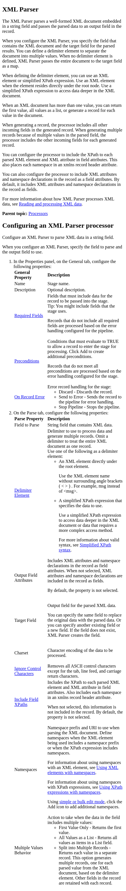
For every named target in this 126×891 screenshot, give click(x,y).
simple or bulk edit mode (82, 801)
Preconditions (26, 361)
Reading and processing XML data (50, 204)
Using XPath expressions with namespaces (85, 790)
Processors (38, 213)
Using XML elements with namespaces (83, 770)
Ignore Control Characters (27, 671)
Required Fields (28, 315)
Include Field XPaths (26, 702)
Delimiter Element (23, 493)
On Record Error (29, 396)
